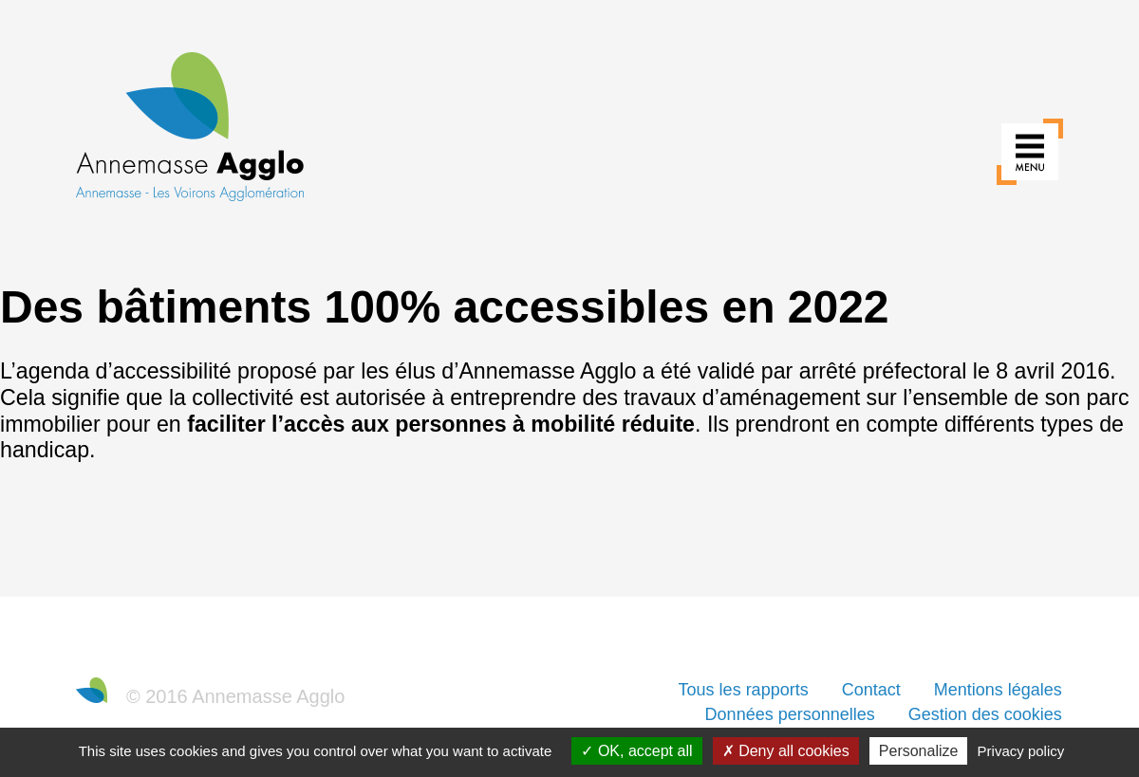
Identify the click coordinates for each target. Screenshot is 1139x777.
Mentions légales (998, 689)
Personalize (919, 751)
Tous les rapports (744, 689)
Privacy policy (1021, 751)
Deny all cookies (786, 751)
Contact (871, 689)
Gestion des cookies (985, 714)
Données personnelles (790, 714)
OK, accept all (636, 751)
